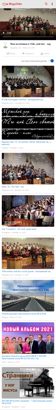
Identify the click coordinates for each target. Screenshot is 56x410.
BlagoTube (12, 3)
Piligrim (5, 148)
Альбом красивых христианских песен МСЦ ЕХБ (24, 314)
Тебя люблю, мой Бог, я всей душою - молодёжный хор (26, 271)
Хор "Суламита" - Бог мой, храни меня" (19, 229)
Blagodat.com (15, 48)
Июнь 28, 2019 (29, 48)
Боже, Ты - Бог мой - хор (13, 187)
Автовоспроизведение (37, 61)
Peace (4, 362)
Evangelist (6, 232)
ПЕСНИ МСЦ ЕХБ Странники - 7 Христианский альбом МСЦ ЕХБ (27, 402)
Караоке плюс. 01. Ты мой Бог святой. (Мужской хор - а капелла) (26, 143)
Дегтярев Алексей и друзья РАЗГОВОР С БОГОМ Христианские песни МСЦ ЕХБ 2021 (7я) (24, 357)
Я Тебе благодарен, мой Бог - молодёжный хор (22, 99)
